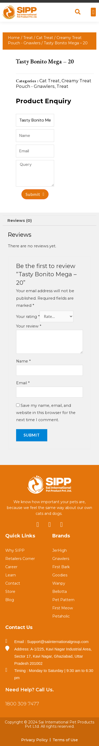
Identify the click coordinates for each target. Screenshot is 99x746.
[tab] (49, 220)
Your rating (28, 316)
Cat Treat (44, 37)
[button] (93, 12)
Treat (28, 37)
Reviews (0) (19, 220)
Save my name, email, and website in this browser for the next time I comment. (46, 412)
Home (14, 37)
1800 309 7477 (22, 704)
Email (23, 383)
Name (23, 361)
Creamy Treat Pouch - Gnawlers (53, 83)
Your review (28, 326)
